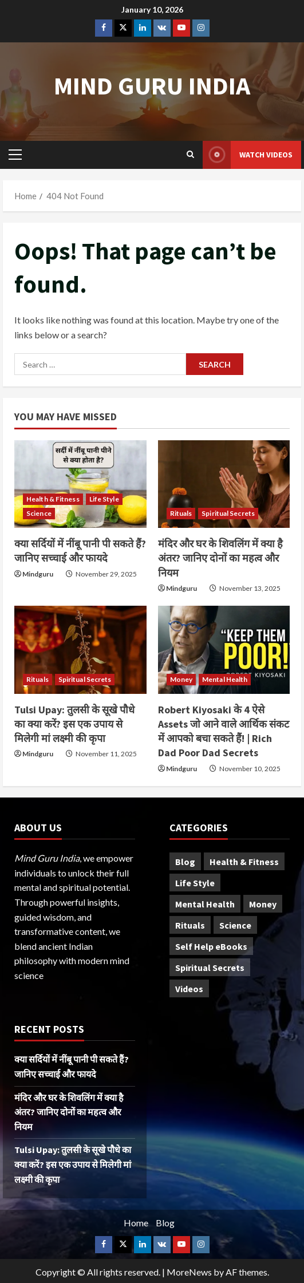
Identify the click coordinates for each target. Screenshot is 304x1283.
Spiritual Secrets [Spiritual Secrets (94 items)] (209, 967)
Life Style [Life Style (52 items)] (195, 883)
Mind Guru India (152, 85)
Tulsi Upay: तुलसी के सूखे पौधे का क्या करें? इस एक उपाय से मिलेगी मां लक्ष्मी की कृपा (74, 724)
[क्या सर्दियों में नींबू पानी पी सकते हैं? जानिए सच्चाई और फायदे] (80, 484)
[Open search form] (190, 154)
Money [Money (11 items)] (263, 904)
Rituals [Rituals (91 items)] (190, 925)
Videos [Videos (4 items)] (189, 988)
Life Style (104, 499)
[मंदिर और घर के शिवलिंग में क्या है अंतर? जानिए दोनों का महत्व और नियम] (224, 484)
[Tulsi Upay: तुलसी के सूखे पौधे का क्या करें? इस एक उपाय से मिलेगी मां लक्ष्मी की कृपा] (80, 650)
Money (181, 679)
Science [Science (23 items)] (235, 925)
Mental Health (224, 679)
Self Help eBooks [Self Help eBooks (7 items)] (211, 946)
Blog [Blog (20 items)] (185, 861)
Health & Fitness (53, 499)
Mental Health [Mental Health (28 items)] (205, 904)
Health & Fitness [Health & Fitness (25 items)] (244, 861)
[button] (15, 155)
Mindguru (37, 574)
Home (136, 1222)
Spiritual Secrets (228, 513)
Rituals (181, 513)
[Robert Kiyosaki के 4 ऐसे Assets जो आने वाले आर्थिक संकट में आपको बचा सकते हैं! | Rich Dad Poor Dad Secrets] (224, 650)
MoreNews (189, 1271)
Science (39, 513)
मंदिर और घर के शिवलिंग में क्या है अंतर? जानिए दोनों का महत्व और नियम (220, 558)
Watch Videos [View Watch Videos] (248, 155)
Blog (165, 1222)
